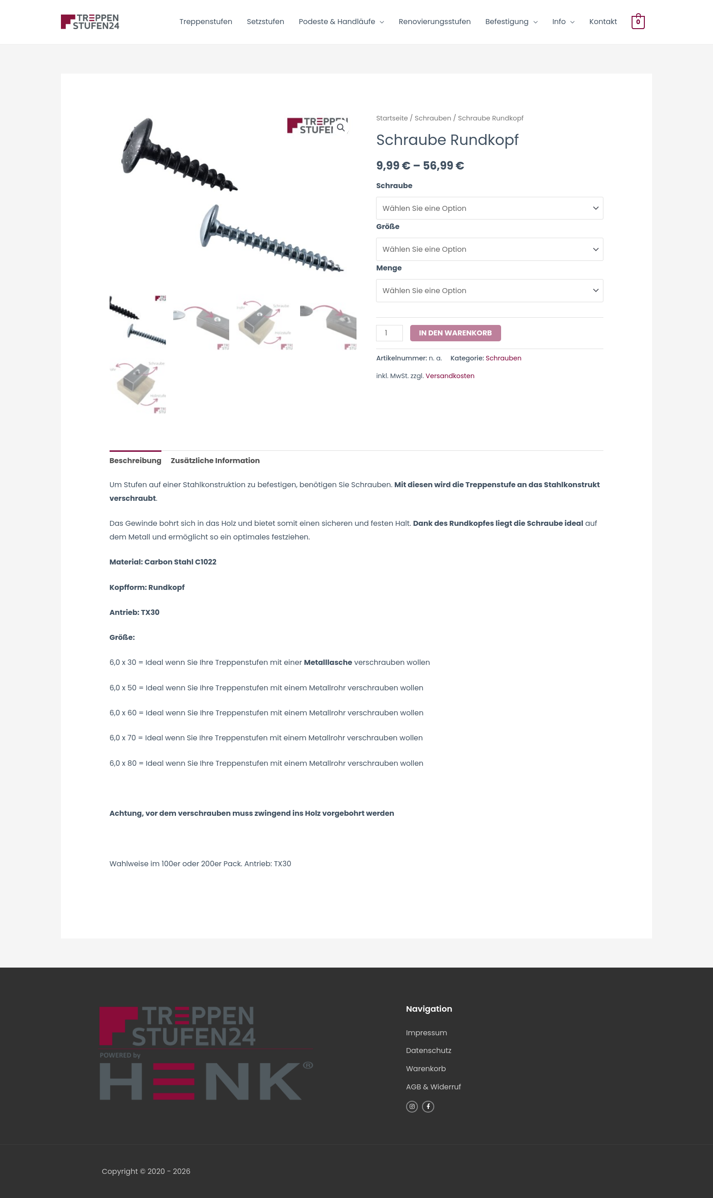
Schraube (394, 185)
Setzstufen (265, 21)
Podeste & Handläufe (337, 21)
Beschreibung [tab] (136, 460)
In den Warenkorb (455, 333)
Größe (387, 226)
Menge (389, 268)
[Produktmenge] (389, 333)
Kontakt (603, 21)
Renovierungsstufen (435, 21)
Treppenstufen (206, 21)
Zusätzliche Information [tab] (215, 460)
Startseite (392, 118)
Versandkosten (450, 375)
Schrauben (433, 118)
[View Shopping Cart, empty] (638, 22)
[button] (341, 128)
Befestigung (507, 21)
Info (559, 21)
